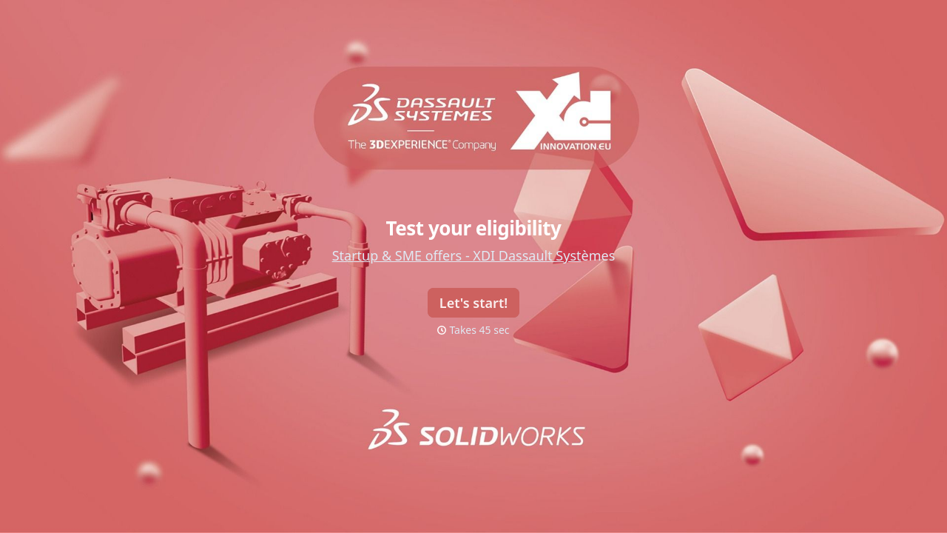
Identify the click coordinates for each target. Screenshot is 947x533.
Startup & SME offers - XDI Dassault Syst (457, 255)
